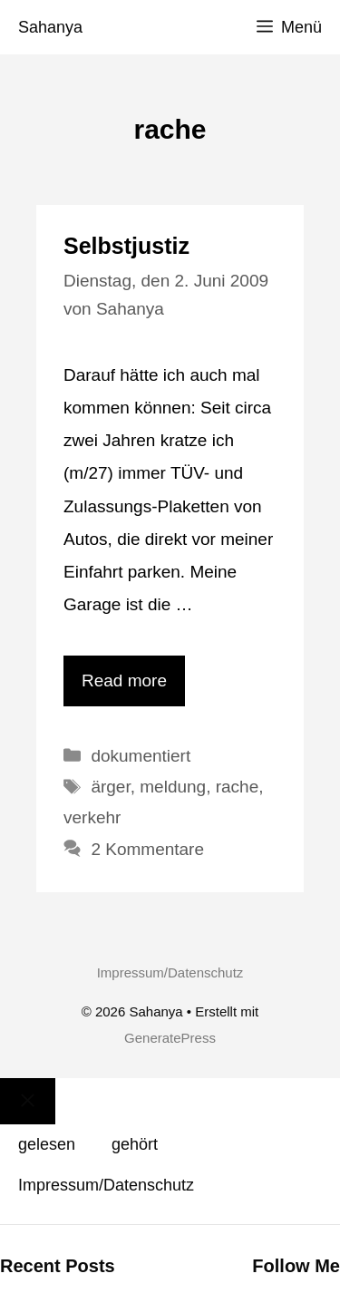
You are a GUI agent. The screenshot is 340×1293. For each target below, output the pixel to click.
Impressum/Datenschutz (170, 972)
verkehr (92, 817)
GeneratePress (170, 1037)
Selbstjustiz (126, 245)
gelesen (46, 1144)
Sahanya (50, 27)
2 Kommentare (147, 849)
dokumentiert (140, 755)
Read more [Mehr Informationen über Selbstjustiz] (124, 680)
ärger (110, 786)
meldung (173, 786)
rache (237, 786)
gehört (135, 1144)
